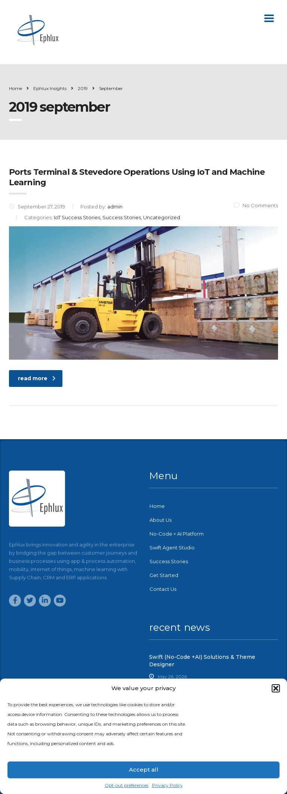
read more (37, 378)
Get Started (163, 575)
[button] (276, 688)
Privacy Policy (167, 785)
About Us (160, 520)
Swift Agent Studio (172, 547)
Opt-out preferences (126, 785)
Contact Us (162, 589)
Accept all (143, 769)
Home (15, 88)
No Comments (256, 205)
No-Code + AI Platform (176, 534)
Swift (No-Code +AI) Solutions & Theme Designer (202, 661)
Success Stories (168, 561)
